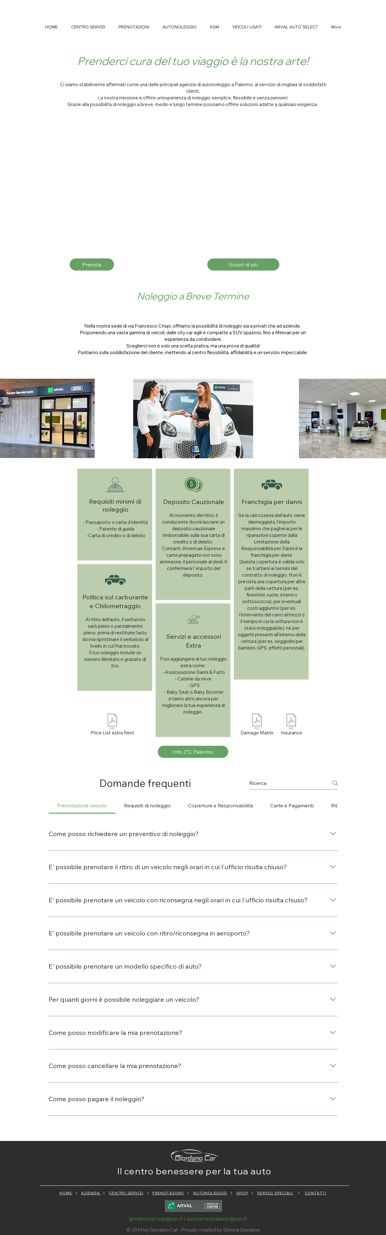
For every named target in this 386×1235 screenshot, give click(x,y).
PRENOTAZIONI (168, 1193)
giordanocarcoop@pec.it (156, 1219)
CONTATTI (315, 1193)
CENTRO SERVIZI (126, 1193)
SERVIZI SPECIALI (275, 1193)
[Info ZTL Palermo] (193, 751)
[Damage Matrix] (257, 726)
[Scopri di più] (243, 264)
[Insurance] (291, 726)
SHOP (242, 1193)
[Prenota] (91, 264)
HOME (65, 1193)
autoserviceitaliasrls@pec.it (217, 1219)
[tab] (82, 805)
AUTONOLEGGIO (210, 1193)
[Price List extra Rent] (112, 726)
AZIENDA (91, 1193)
